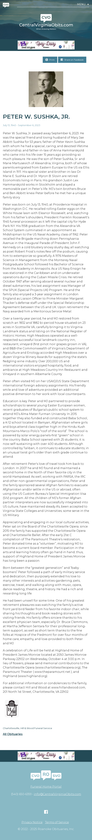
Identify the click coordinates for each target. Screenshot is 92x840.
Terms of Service (57, 822)
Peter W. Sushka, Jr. (36, 116)
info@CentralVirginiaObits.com (57, 794)
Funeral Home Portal (46, 786)
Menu (83, 4)
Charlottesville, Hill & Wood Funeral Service (27, 728)
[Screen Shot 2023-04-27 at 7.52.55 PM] (46, 45)
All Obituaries (13, 734)
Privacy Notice (32, 822)
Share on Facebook (72, 59)
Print (50, 59)
